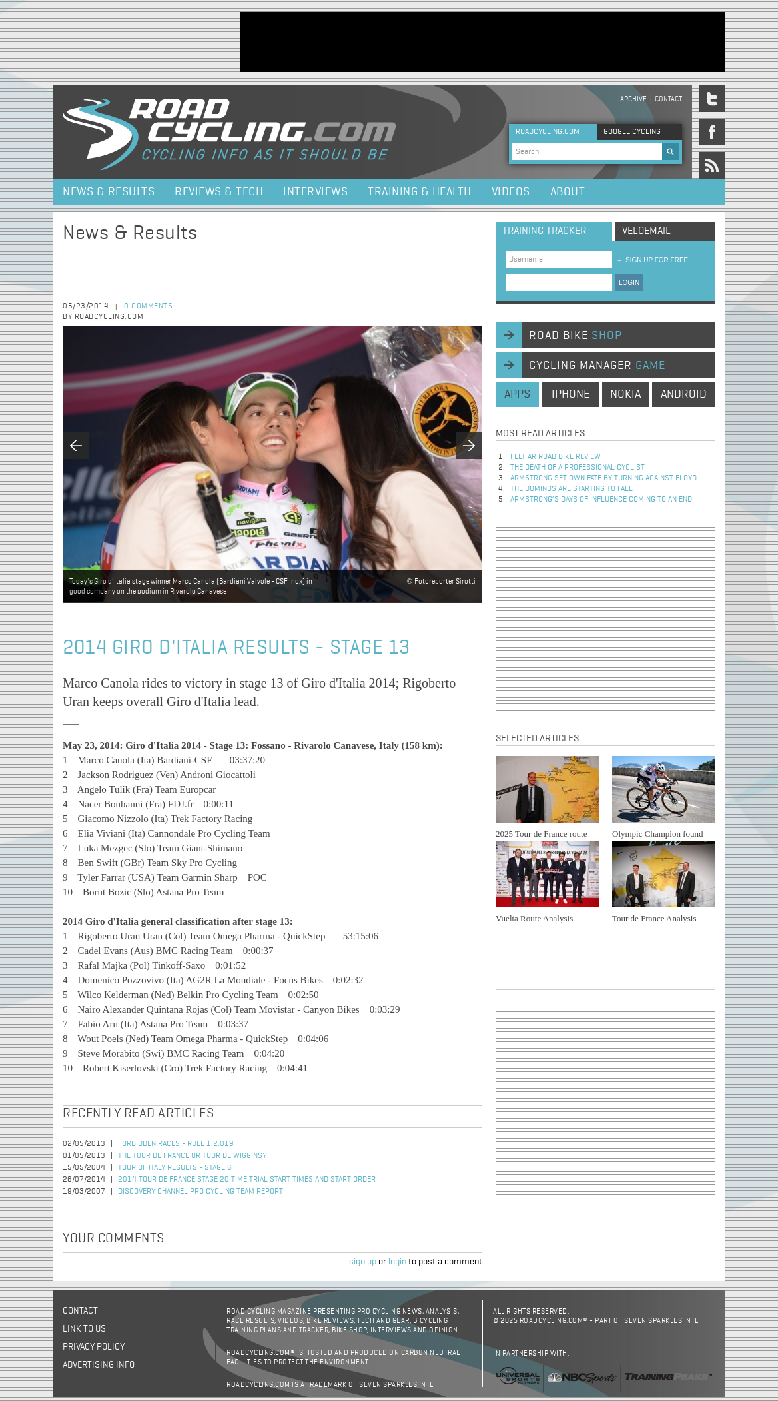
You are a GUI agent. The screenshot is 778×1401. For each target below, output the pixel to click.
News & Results (109, 192)
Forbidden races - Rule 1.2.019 (176, 1144)
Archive (633, 99)
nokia (625, 394)
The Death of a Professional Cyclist (577, 468)
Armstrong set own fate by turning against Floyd (603, 478)
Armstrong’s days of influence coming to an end (601, 500)
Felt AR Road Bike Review (555, 457)
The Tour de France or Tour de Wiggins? (192, 1156)
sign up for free (651, 260)
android (684, 394)
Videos (511, 192)
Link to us (84, 1329)
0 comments (148, 306)
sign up (362, 1261)
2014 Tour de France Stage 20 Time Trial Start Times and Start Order (247, 1180)
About (567, 192)
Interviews (315, 192)
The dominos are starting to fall (571, 489)
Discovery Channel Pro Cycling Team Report (200, 1192)
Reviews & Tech (219, 192)
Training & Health (420, 192)
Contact (668, 99)
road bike (575, 336)
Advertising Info (99, 1365)
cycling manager (597, 366)
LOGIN (629, 282)
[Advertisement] (482, 42)
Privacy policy (94, 1347)
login (397, 1261)
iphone (570, 394)
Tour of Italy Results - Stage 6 (175, 1168)
